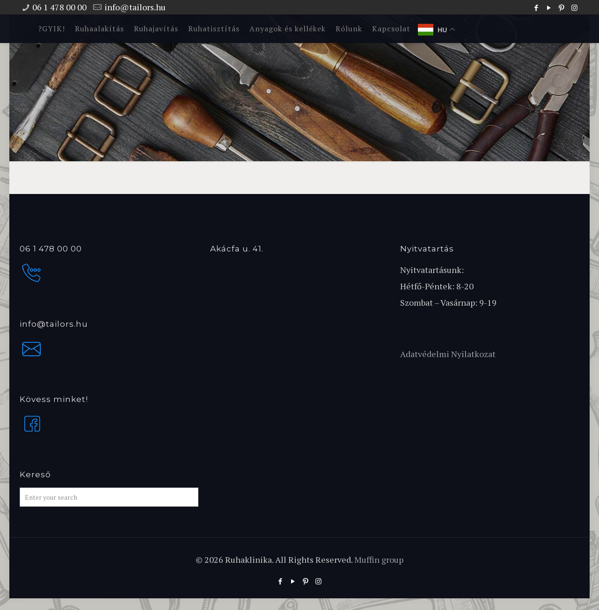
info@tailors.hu (135, 7)
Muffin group (378, 559)
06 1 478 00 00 (59, 7)
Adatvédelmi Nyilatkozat (448, 353)
